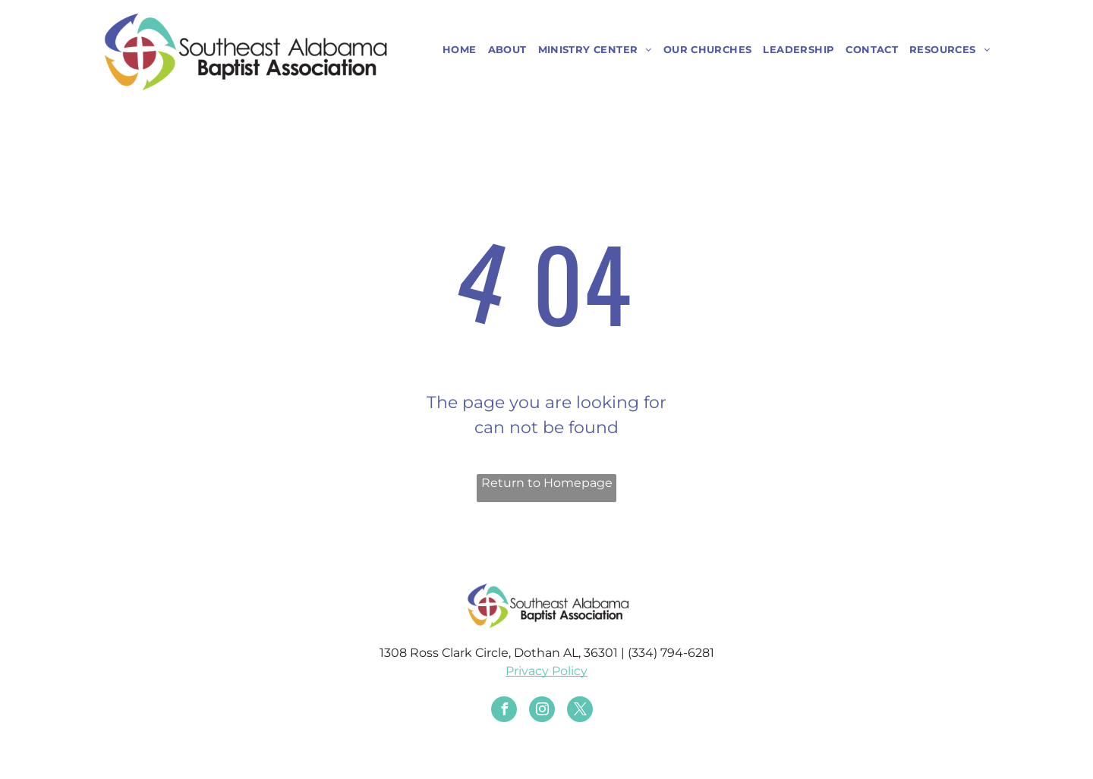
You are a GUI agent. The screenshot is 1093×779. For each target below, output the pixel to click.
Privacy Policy (546, 671)
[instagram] (542, 711)
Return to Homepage (547, 483)
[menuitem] (454, 50)
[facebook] (504, 711)
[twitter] (580, 711)
